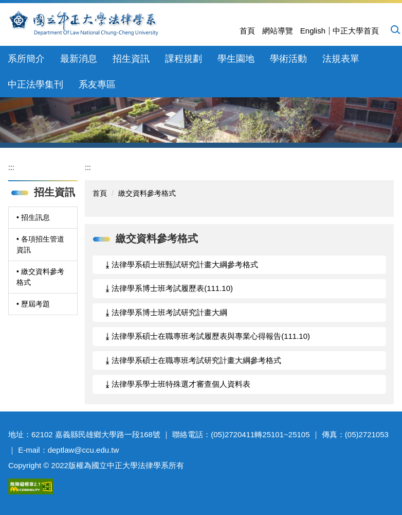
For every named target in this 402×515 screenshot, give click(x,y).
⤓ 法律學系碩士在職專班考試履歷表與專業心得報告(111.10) (207, 336)
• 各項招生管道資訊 (40, 244)
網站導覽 (277, 30)
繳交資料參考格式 (147, 193)
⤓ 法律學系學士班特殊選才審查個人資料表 (177, 384)
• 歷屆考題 (33, 304)
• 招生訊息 (33, 217)
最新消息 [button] (78, 59)
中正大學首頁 (356, 30)
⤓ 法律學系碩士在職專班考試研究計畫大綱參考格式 (193, 360)
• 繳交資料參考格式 (40, 276)
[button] (395, 29)
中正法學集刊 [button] (35, 84)
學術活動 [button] (288, 59)
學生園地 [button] (235, 59)
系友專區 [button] (97, 84)
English (312, 30)
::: (11, 167)
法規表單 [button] (340, 59)
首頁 (247, 30)
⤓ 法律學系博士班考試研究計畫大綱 (166, 312)
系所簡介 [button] (26, 59)
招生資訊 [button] (131, 59)
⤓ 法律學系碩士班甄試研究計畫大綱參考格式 (181, 264)
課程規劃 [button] (183, 59)
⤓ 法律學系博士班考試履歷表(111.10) (169, 288)
